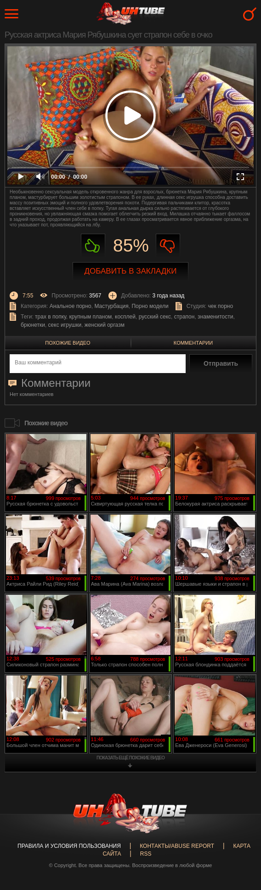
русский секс (155, 316)
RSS (146, 854)
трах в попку (50, 316)
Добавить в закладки (131, 271)
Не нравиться (168, 246)
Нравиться (93, 246)
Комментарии (193, 343)
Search (249, 14)
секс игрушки (65, 325)
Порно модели (149, 306)
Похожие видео (67, 343)
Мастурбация (111, 306)
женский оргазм (105, 325)
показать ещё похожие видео (130, 757)
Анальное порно (70, 306)
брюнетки (33, 325)
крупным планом (90, 316)
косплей (125, 316)
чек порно (220, 306)
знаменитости (215, 316)
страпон (184, 316)
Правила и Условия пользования (69, 846)
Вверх (240, 836)
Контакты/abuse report (177, 846)
